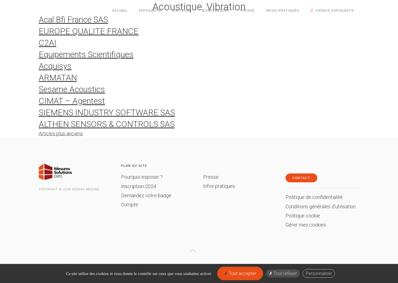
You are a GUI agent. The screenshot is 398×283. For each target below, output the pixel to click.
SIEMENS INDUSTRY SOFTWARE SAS (107, 112)
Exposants (150, 10)
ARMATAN (58, 77)
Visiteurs (182, 10)
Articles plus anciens (61, 133)
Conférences (216, 10)
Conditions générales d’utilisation (321, 206)
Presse (247, 10)
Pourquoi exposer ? (142, 177)
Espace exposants (335, 10)
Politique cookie (303, 216)
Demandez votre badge (146, 195)
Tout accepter (240, 273)
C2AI (47, 43)
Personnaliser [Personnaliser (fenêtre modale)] (319, 273)
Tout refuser (283, 273)
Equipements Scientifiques (86, 54)
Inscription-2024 (138, 186)
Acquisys (55, 66)
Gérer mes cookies (306, 225)
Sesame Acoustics (72, 89)
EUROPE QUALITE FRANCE (88, 31)
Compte (129, 204)
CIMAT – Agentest (72, 101)
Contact (301, 178)
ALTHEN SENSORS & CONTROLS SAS (107, 124)
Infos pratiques (282, 10)
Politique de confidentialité (314, 197)
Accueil (120, 10)
